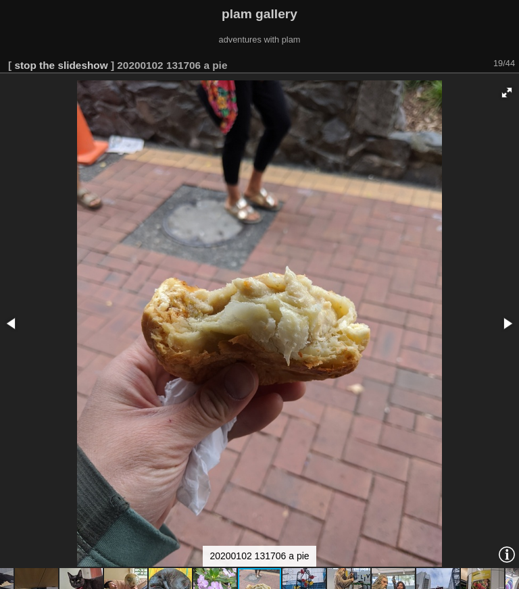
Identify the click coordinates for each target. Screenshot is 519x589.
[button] (507, 92)
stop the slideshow (60, 65)
